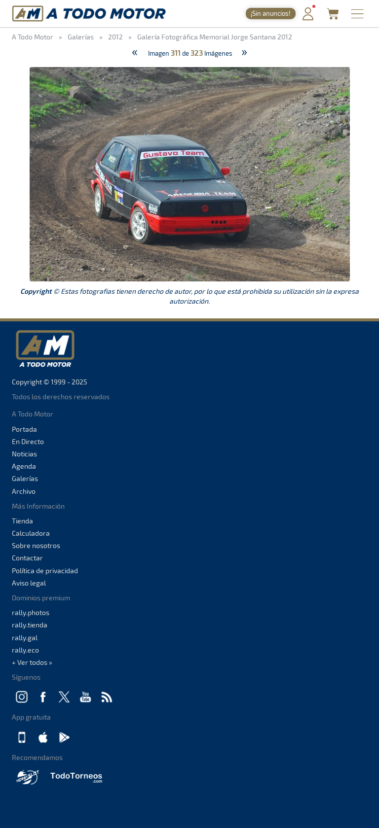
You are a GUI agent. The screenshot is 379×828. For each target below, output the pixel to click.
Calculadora (31, 533)
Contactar (27, 557)
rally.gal (25, 637)
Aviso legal (29, 583)
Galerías (25, 478)
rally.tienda (29, 625)
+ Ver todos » (32, 662)
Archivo (24, 491)
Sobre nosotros (36, 545)
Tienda (22, 521)
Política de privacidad (45, 570)
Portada (24, 429)
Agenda (24, 466)
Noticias (24, 453)
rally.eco (25, 650)
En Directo (28, 441)
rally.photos (30, 612)
